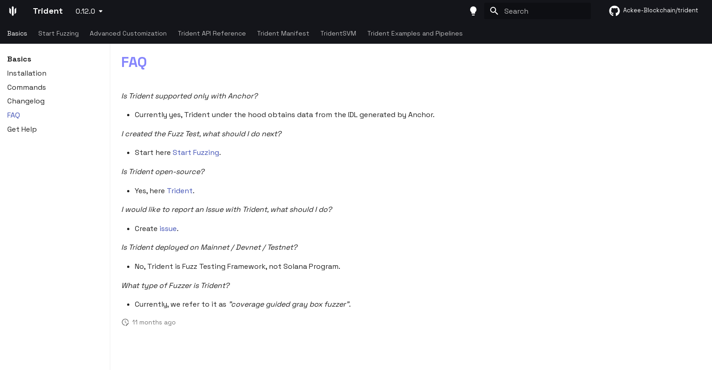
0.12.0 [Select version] (85, 11)
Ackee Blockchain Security (114, 355)
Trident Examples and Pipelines (415, 33)
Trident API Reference (212, 33)
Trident (180, 190)
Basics (17, 33)
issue (168, 228)
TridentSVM (338, 33)
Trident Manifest (283, 33)
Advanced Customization (128, 33)
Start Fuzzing (58, 33)
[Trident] (13, 11)
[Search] (537, 11)
